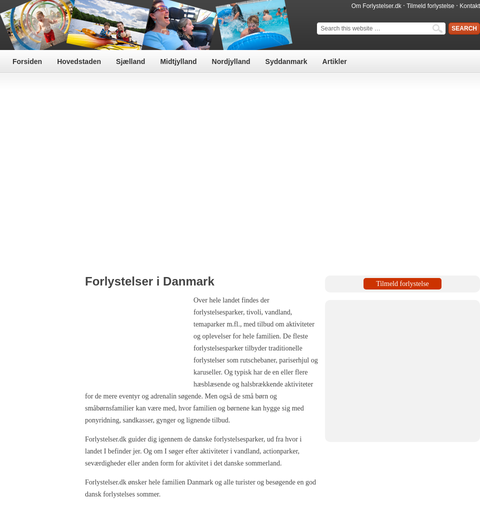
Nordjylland (231, 62)
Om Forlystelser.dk (377, 6)
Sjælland (130, 62)
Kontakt (470, 6)
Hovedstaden (79, 62)
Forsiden (27, 62)
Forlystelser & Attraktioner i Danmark (150, 25)
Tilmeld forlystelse (430, 6)
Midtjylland (178, 62)
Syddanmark (287, 62)
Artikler (334, 62)
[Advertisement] (240, 166)
